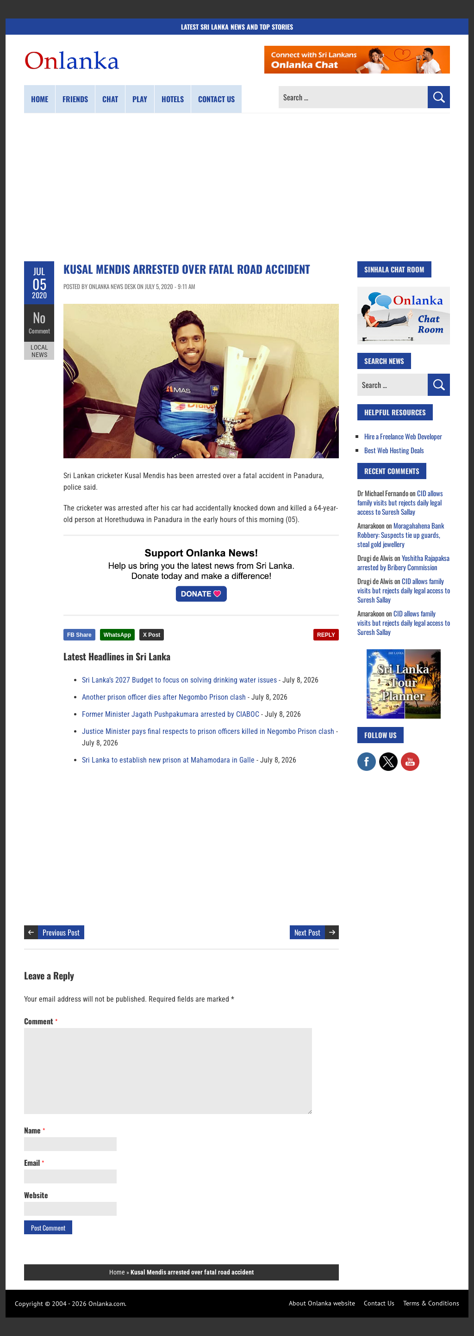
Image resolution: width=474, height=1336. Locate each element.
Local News (39, 350)
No (39, 317)
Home (39, 99)
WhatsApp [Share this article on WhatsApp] (117, 635)
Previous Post (61, 932)
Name (34, 1130)
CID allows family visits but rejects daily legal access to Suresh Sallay (400, 502)
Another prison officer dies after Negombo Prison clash (164, 697)
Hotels (173, 99)
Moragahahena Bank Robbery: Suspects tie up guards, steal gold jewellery (400, 534)
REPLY (326, 635)
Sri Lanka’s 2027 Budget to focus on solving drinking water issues (179, 680)
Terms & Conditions (431, 1303)
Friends (75, 99)
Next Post (307, 932)
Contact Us (379, 1303)
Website (36, 1195)
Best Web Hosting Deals (394, 450)
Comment (39, 330)
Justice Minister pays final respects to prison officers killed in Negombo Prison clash (208, 731)
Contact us (216, 99)
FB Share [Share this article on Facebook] (79, 635)
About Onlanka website (322, 1303)
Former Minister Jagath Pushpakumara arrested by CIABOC (170, 714)
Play (139, 99)
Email (34, 1162)
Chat (110, 99)
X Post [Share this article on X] (151, 635)
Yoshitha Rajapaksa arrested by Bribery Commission (403, 562)
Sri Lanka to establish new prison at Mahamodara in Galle (168, 760)
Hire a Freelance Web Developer (403, 436)
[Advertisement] (237, 187)
